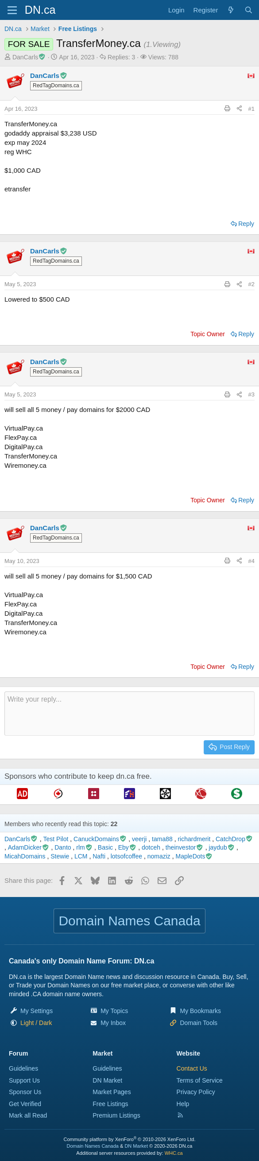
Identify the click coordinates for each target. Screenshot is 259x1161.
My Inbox (113, 1022)
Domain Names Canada (93, 1146)
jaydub (222, 847)
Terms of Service (200, 1080)
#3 (251, 394)
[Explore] (231, 10)
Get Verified (25, 1103)
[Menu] (12, 10)
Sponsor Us (25, 1091)
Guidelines (23, 1068)
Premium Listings (116, 1115)
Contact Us (192, 1068)
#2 (251, 284)
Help (183, 1103)
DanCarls (29, 57)
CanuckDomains (100, 839)
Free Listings (110, 1103)
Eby (127, 847)
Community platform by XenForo (130, 1139)
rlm (84, 847)
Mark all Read (28, 1115)
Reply (246, 223)
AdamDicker (29, 847)
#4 (251, 561)
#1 (251, 108)
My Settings (36, 1010)
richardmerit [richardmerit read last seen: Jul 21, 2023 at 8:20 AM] (194, 839)
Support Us (24, 1080)
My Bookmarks (200, 1010)
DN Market (107, 1080)
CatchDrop (234, 839)
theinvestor (185, 847)
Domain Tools (198, 1022)
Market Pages (112, 1091)
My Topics (114, 1010)
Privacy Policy (196, 1091)
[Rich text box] (129, 713)
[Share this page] (239, 109)
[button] (36, 1022)
